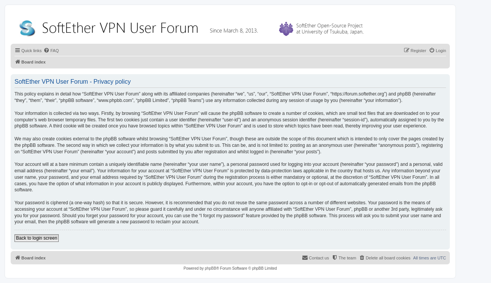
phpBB (210, 268)
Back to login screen (36, 238)
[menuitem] (51, 50)
